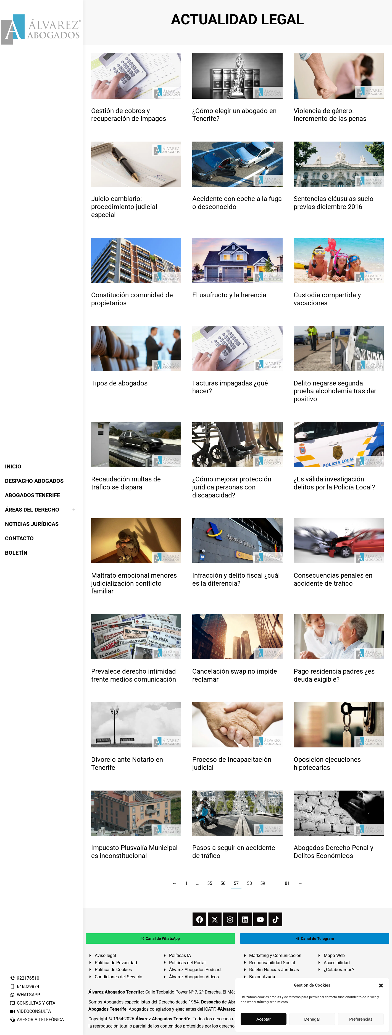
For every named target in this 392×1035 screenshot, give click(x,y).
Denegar (312, 1019)
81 (287, 883)
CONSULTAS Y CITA (32, 1003)
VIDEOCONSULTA (30, 1011)
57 (236, 883)
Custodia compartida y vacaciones (327, 299)
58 (249, 883)
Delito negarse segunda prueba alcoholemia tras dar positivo (335, 391)
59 (262, 883)
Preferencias (360, 1019)
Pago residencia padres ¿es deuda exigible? (334, 675)
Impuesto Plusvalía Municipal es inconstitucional (134, 852)
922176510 (24, 978)
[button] (381, 985)
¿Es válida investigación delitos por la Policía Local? (334, 483)
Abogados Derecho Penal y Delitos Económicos (333, 852)
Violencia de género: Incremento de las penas (330, 115)
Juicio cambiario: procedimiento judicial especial (124, 207)
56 (222, 883)
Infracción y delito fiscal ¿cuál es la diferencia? (236, 579)
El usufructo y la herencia (229, 295)
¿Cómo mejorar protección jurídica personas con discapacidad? (231, 487)
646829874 (24, 986)
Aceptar (263, 1019)
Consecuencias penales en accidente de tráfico (333, 579)
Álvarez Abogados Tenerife (163, 1018)
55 (209, 883)
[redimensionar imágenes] (136, 75)
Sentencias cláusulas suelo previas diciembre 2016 (333, 203)
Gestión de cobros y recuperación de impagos (128, 115)
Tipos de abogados (119, 383)
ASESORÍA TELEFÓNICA (37, 1019)
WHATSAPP (25, 994)
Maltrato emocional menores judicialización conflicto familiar (134, 583)
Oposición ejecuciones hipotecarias (327, 763)
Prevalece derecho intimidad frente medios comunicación (133, 675)
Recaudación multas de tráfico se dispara (126, 483)
